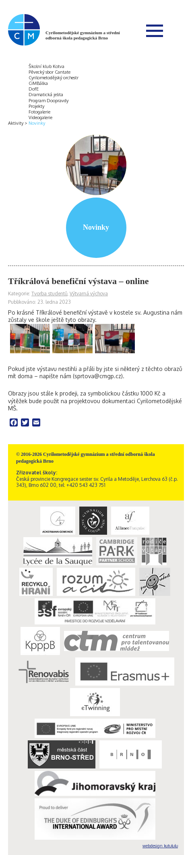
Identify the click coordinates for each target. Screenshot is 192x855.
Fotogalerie (39, 112)
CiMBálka (38, 83)
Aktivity (15, 123)
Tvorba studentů (49, 293)
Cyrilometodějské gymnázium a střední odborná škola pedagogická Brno (82, 35)
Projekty (36, 106)
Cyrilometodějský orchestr (53, 77)
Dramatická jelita (46, 94)
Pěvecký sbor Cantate (49, 72)
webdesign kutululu (160, 845)
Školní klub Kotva (46, 66)
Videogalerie (40, 117)
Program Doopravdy (48, 100)
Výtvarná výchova (89, 293)
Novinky (37, 123)
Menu (154, 30)
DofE (34, 89)
